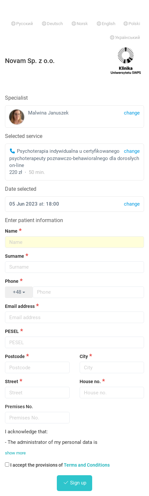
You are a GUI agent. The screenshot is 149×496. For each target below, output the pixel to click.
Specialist (16, 98)
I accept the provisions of (57, 465)
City (84, 356)
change (132, 151)
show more (15, 452)
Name (11, 231)
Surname (14, 256)
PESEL (12, 331)
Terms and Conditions (87, 465)
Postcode (15, 356)
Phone (12, 281)
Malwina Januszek (74, 117)
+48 (19, 292)
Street (11, 381)
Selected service (23, 136)
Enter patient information (34, 220)
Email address (20, 306)
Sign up (75, 483)
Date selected (20, 189)
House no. (90, 381)
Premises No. (19, 406)
